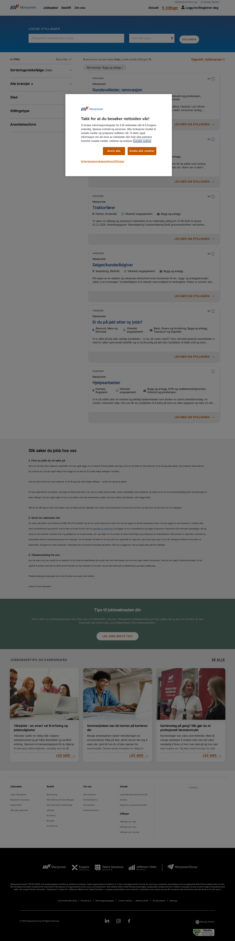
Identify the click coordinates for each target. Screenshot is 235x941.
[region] (118, 135)
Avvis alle (114, 151)
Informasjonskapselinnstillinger (103, 161)
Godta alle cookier (142, 151)
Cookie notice (142, 141)
